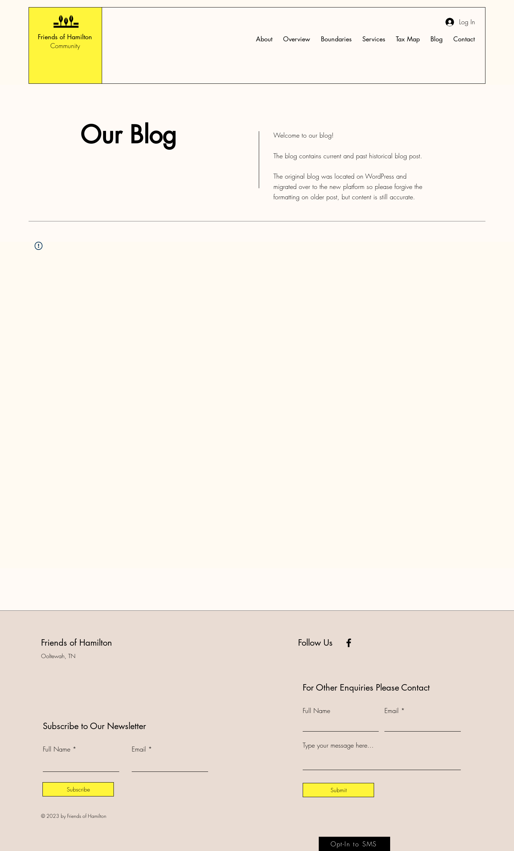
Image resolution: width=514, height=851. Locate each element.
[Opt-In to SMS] (354, 844)
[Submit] (338, 790)
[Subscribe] (78, 789)
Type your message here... (338, 745)
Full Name (56, 749)
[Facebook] (348, 642)
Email (139, 749)
